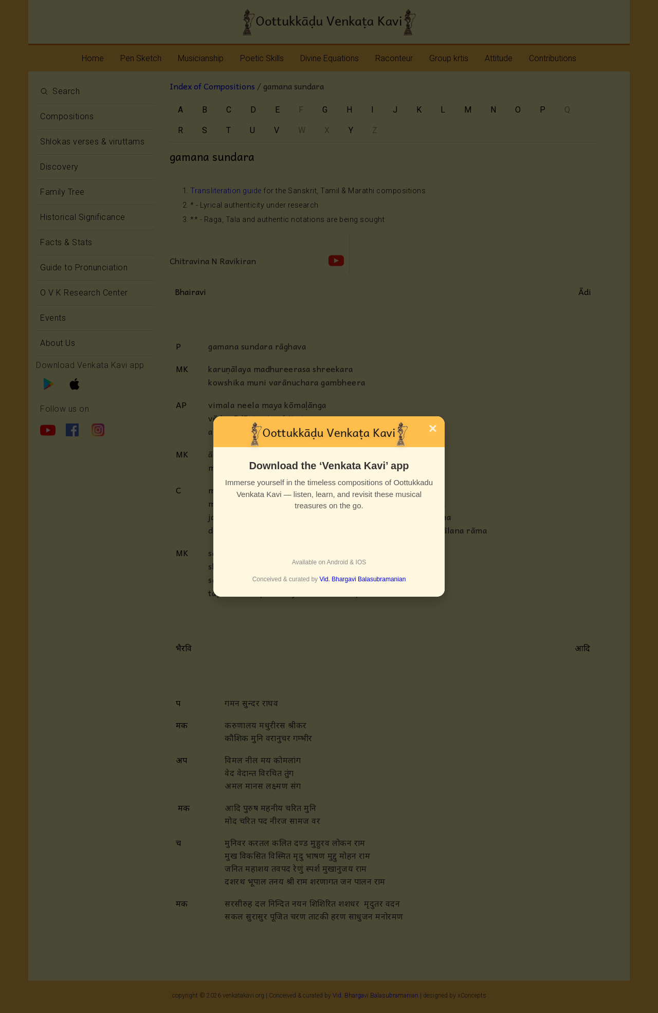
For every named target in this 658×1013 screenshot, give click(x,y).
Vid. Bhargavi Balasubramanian (362, 579)
